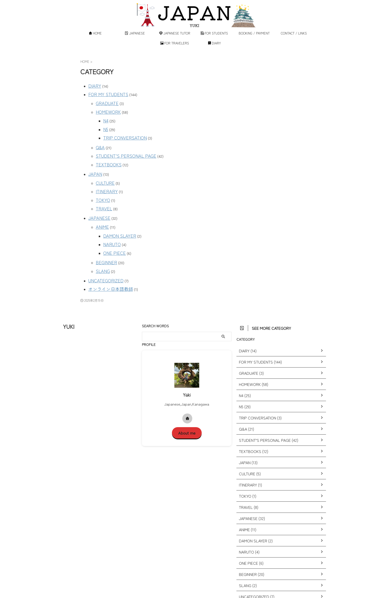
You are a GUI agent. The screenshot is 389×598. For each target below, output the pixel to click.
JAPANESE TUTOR (175, 33)
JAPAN (94, 162)
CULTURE (104, 169)
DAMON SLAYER (116, 216)
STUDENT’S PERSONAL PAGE (120, 146)
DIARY (214, 43)
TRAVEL (102, 192)
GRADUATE (105, 100)
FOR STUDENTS (214, 33)
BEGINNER (104, 239)
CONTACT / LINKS (294, 33)
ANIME (101, 208)
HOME (95, 33)
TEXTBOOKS (106, 153)
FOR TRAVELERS (174, 43)
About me (186, 405)
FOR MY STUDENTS (104, 92)
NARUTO (110, 223)
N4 (105, 115)
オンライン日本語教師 (107, 262)
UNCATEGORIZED (102, 255)
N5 (105, 122)
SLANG (101, 246)
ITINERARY (105, 177)
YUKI (68, 299)
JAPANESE (135, 33)
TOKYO (102, 184)
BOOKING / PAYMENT (254, 33)
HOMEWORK (106, 107)
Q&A (100, 138)
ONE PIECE (112, 230)
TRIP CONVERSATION (121, 130)
